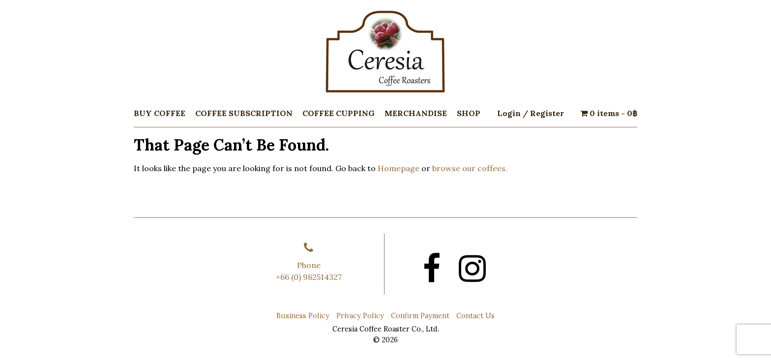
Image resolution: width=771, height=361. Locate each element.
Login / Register (530, 113)
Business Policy (302, 315)
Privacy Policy (360, 315)
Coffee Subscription (244, 113)
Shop (468, 113)
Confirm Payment (420, 315)
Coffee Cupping (338, 113)
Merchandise (416, 113)
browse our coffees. (469, 168)
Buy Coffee (159, 113)
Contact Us (475, 315)
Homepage (398, 168)
